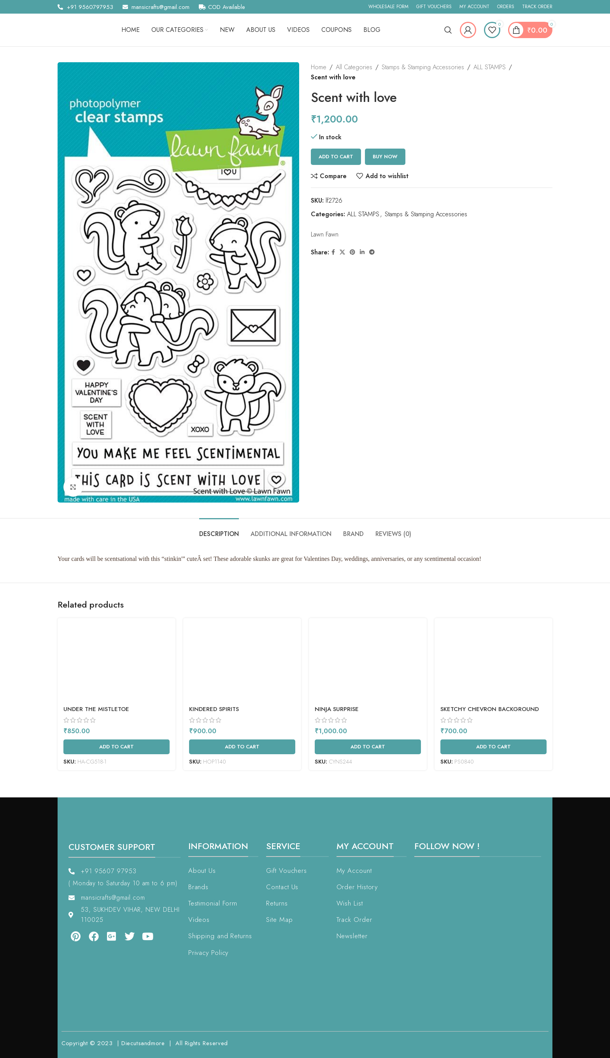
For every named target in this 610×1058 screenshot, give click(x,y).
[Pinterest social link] (352, 252)
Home (318, 67)
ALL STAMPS (489, 67)
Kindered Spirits (214, 709)
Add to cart (336, 156)
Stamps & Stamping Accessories (423, 67)
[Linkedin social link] (362, 252)
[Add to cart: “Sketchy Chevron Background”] (493, 746)
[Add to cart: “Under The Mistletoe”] (116, 746)
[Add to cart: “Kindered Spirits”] (242, 746)
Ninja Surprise (337, 709)
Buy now (385, 156)
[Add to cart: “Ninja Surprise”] (368, 746)
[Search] (448, 30)
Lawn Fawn (324, 234)
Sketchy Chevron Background (489, 709)
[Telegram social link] (372, 252)
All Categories (354, 67)
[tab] (219, 530)
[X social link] (342, 252)
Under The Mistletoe (96, 709)
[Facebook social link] (333, 252)
